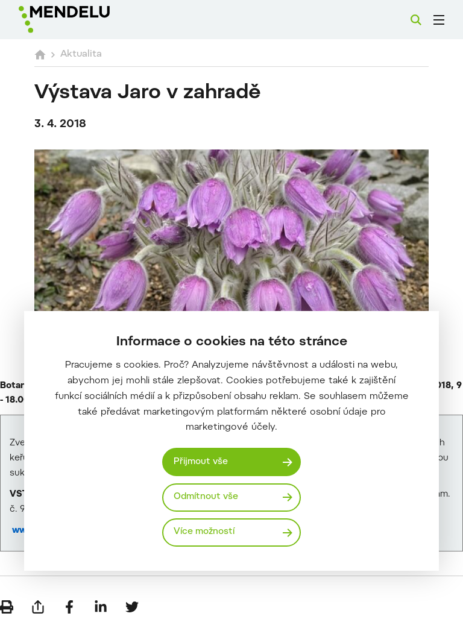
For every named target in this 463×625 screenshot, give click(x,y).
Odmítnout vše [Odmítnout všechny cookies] (206, 496)
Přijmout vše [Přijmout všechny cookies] (201, 461)
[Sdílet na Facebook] (69, 607)
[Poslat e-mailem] (38, 607)
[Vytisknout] (6, 607)
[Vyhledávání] (416, 19)
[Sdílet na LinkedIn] (100, 607)
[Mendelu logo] (82, 19)
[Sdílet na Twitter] (132, 607)
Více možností (204, 531)
